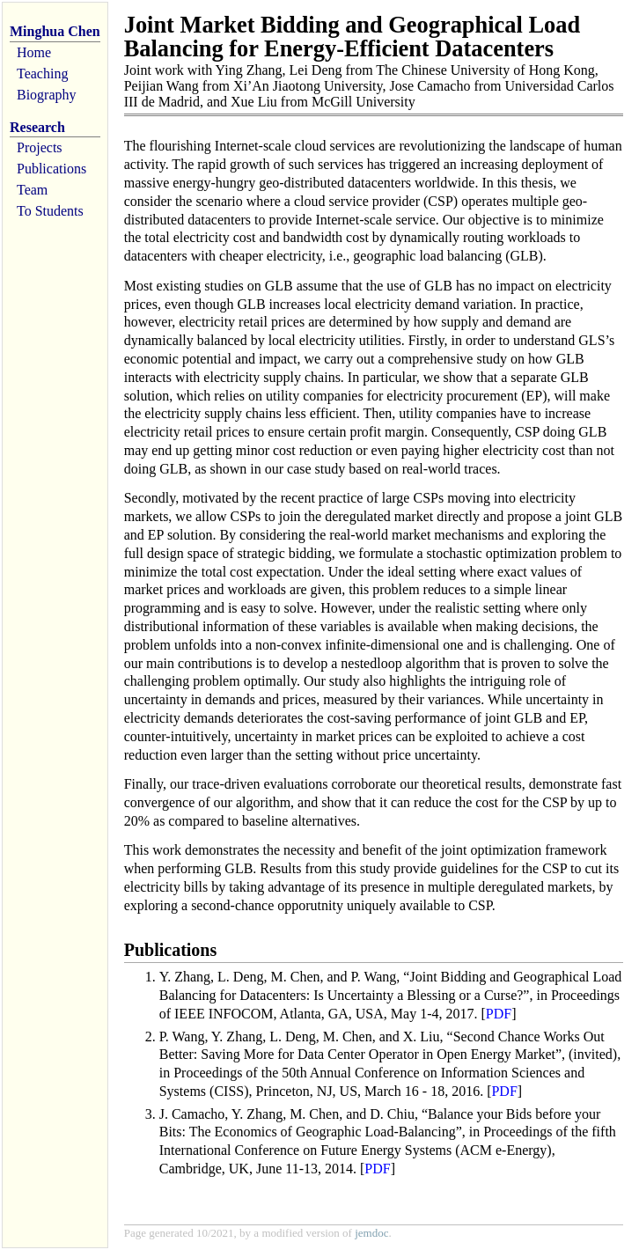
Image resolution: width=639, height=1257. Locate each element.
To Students (50, 210)
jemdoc (371, 1232)
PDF (498, 1013)
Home (34, 52)
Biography (47, 94)
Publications (51, 168)
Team (32, 189)
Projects (39, 147)
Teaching (42, 73)
